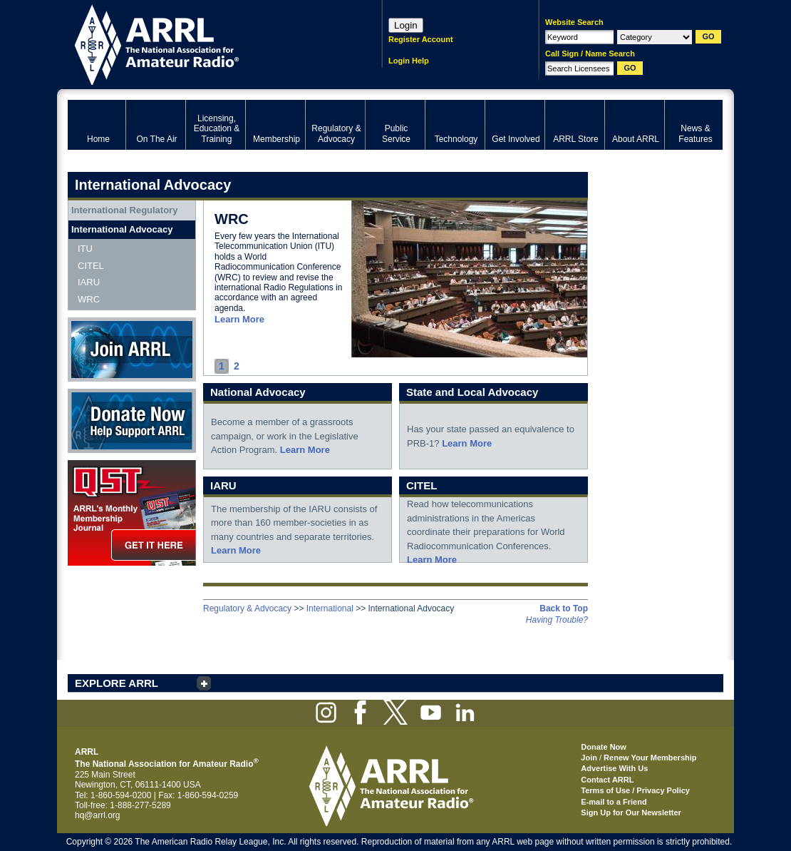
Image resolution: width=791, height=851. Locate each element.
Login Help (408, 60)
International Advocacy (122, 229)
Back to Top (563, 608)
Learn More (239, 319)
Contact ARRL (607, 779)
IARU (89, 282)
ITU (85, 248)
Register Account (420, 39)
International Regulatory (124, 210)
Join (589, 757)
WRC (89, 299)
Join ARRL (132, 349)
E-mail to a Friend (613, 802)
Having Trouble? (557, 620)
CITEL (91, 265)
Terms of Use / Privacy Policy (635, 790)
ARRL (206, 43)
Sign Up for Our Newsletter (631, 812)
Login (406, 25)
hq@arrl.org (97, 815)
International (329, 608)
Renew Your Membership (650, 757)
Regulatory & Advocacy (247, 608)
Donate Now (132, 421)
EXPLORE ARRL (116, 683)
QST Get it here (132, 513)
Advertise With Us (614, 768)
